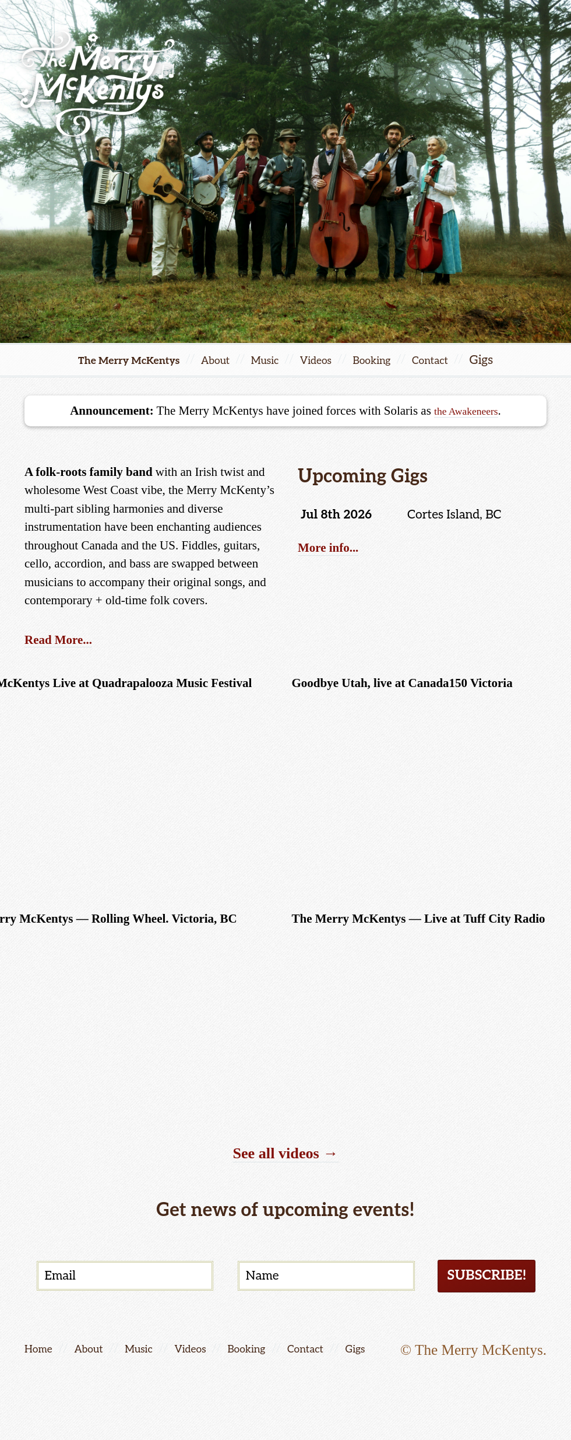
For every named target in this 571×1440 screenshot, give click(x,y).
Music (268, 360)
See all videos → (285, 1152)
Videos (326, 360)
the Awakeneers (466, 411)
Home (41, 1355)
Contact (455, 360)
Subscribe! (479, 1279)
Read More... (64, 639)
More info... (334, 550)
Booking (389, 360)
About (213, 360)
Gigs (396, 1355)
